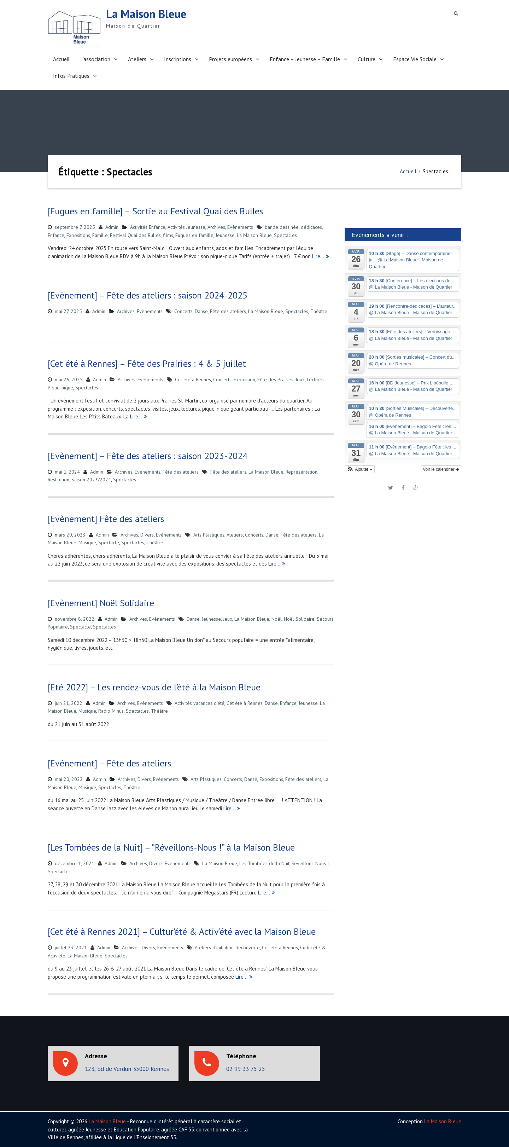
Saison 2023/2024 (91, 479)
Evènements (240, 227)
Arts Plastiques (208, 535)
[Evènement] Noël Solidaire (101, 603)
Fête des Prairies (275, 379)
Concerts (183, 311)
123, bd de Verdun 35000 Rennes (127, 1069)
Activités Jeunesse (186, 227)
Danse (201, 311)
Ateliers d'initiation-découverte (227, 947)
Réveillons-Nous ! (310, 863)
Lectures (315, 379)
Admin (111, 227)
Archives (216, 227)
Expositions (78, 235)
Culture (366, 59)
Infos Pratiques (71, 75)
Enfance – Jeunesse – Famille (305, 59)
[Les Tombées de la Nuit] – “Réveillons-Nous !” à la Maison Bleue (171, 847)
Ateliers (137, 59)
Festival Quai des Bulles (135, 235)
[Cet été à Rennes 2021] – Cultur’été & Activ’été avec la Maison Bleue (182, 931)
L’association (95, 59)
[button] (359, 469)
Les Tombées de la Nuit (264, 863)
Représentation (301, 472)
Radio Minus (111, 711)
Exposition (244, 379)
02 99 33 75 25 (245, 1069)
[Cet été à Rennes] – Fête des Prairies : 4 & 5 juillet (147, 363)
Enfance (56, 235)
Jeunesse (225, 235)
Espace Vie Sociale (415, 59)
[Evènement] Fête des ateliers (106, 519)
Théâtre (318, 311)
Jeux (300, 379)
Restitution (58, 479)
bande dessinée (282, 227)
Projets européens (230, 59)
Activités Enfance (147, 227)
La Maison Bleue (146, 13)
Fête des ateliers (228, 311)
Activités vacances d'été (199, 703)
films (168, 235)
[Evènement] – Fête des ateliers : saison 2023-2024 (147, 456)
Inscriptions (177, 59)
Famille (100, 235)
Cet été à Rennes (193, 379)
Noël (276, 619)
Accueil (61, 59)
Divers (147, 535)
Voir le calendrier (441, 469)
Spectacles (285, 235)
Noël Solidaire (299, 619)
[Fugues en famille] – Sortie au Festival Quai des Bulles (155, 211)
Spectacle (108, 542)
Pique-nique (60, 387)
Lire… (318, 256)
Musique (87, 542)
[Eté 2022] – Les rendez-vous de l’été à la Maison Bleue (154, 687)
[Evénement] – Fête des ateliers (109, 763)
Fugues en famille (194, 235)
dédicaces (311, 227)
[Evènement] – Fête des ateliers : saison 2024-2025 (147, 295)
